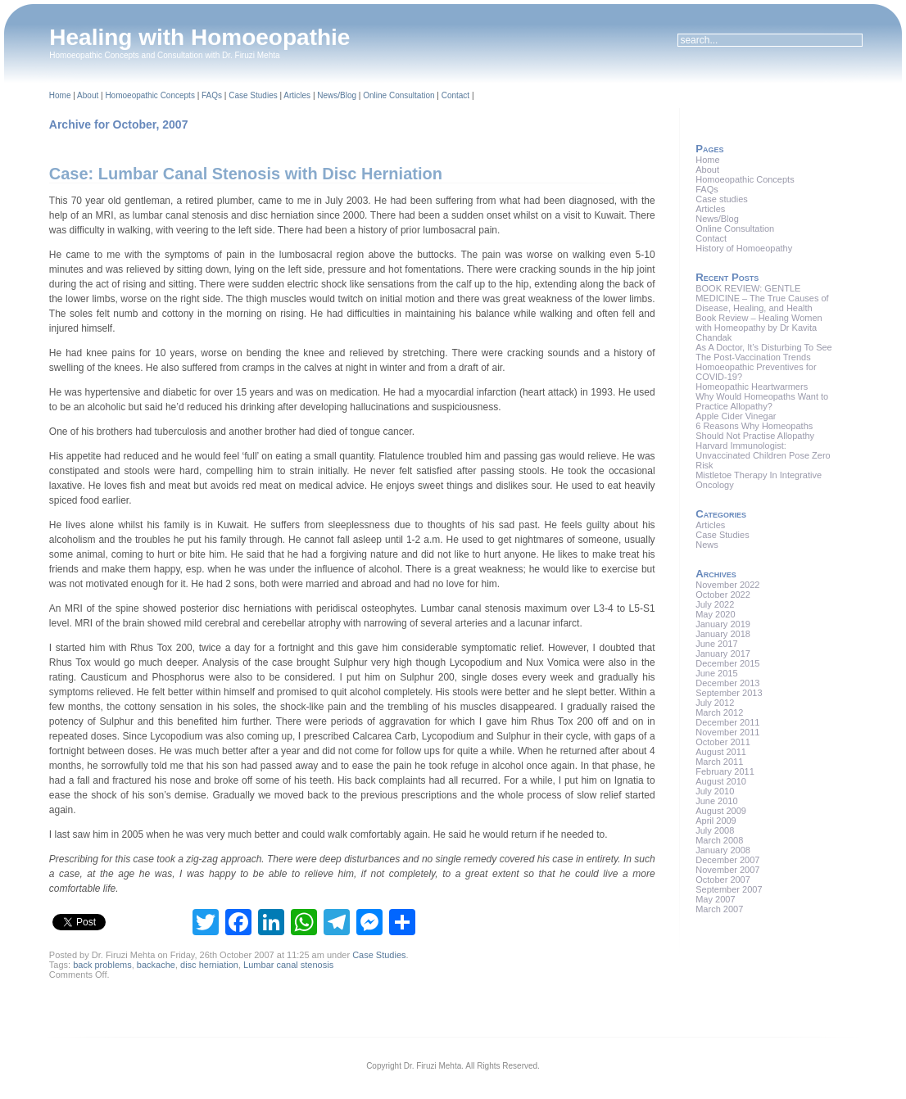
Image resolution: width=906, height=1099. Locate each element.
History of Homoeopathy (743, 248)
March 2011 (719, 762)
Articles (296, 95)
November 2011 (727, 732)
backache (156, 965)
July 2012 (714, 703)
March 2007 (719, 909)
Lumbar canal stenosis (288, 965)
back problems (102, 965)
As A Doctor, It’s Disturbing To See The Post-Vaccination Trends (763, 352)
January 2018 (722, 634)
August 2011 (720, 752)
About (87, 95)
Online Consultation (398, 95)
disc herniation (209, 965)
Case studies (721, 199)
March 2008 (719, 840)
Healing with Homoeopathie (199, 37)
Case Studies (253, 95)
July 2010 (714, 791)
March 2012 (719, 712)
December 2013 (727, 683)
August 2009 (720, 811)
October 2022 (722, 594)
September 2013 (728, 693)
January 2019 (722, 624)
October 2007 (722, 879)
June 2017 (716, 644)
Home (60, 95)
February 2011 (724, 771)
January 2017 (722, 653)
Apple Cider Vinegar (735, 416)
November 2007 (727, 870)
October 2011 (722, 742)
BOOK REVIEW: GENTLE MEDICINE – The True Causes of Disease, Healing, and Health (761, 298)
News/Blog (336, 95)
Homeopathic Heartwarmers (751, 386)
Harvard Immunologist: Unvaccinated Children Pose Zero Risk (762, 455)
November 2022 (727, 585)
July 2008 (714, 830)
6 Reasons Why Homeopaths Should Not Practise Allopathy (754, 431)
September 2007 (728, 889)
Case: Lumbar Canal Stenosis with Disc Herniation (245, 174)
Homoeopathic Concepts (150, 95)
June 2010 (716, 801)
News (706, 545)
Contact (455, 95)
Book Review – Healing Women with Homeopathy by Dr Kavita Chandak (758, 327)
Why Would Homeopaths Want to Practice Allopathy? (761, 401)
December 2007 (727, 860)
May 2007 (715, 899)
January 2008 (722, 850)
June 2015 (716, 673)
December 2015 (727, 663)
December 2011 (727, 722)
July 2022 (714, 604)
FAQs (212, 95)
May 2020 (715, 614)
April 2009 (715, 820)
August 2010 (720, 781)
